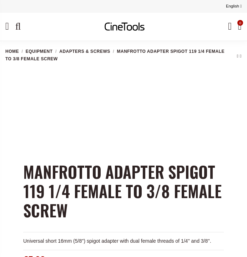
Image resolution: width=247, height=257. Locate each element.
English (234, 6)
